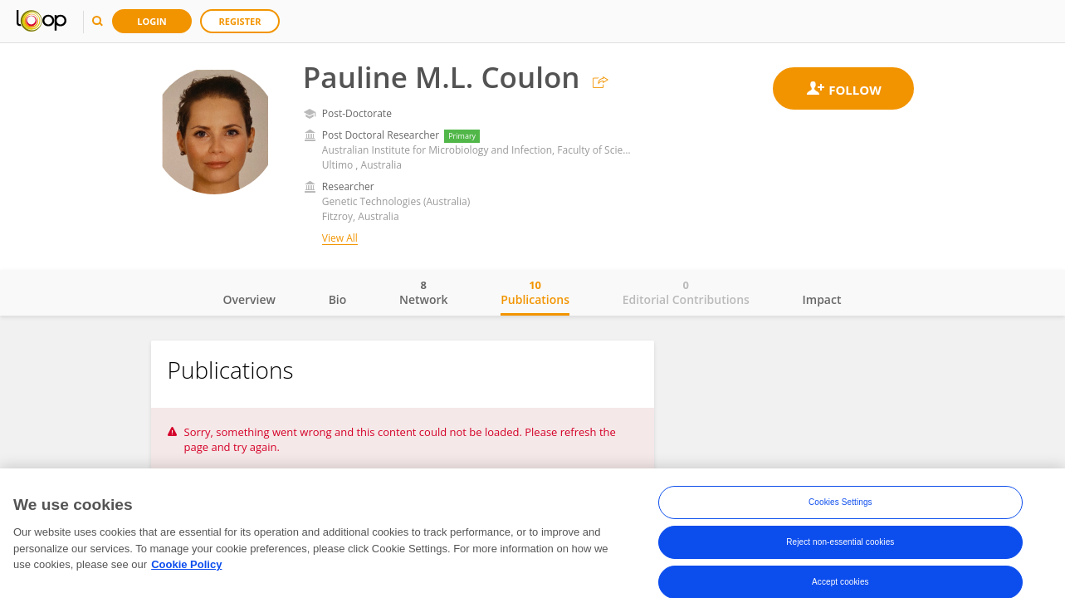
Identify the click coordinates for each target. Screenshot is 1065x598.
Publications (535, 292)
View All (340, 238)
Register (240, 21)
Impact (822, 299)
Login (152, 21)
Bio (338, 299)
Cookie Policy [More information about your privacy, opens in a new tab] (186, 566)
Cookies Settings (840, 503)
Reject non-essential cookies (840, 543)
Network (423, 292)
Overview (249, 299)
